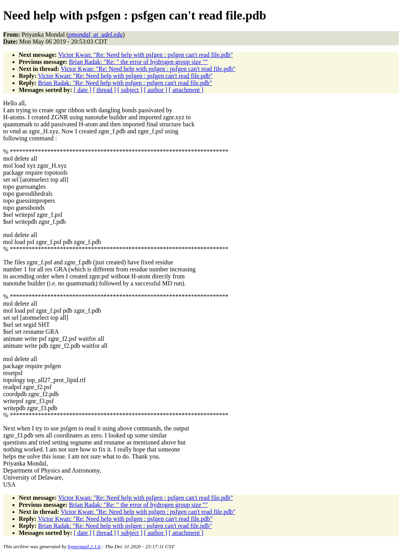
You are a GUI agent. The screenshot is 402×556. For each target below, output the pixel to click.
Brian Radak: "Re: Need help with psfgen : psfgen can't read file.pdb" (125, 83)
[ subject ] (129, 90)
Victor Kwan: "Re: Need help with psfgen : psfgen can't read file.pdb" (145, 54)
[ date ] (82, 90)
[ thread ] (104, 90)
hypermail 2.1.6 (84, 546)
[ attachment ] (186, 90)
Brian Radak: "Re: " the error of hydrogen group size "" (138, 61)
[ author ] (155, 90)
